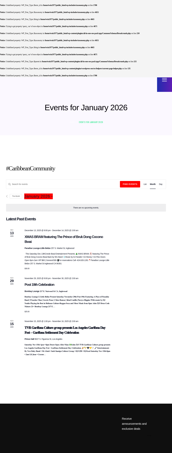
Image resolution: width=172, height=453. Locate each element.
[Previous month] (7, 196)
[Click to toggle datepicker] (38, 196)
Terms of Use (26, 422)
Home (72, 122)
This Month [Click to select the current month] (16, 196)
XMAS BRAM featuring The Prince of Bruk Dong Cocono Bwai (64, 239)
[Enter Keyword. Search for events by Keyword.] (63, 184)
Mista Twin (25, 419)
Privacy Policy (41, 422)
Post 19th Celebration (39, 284)
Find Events (130, 184)
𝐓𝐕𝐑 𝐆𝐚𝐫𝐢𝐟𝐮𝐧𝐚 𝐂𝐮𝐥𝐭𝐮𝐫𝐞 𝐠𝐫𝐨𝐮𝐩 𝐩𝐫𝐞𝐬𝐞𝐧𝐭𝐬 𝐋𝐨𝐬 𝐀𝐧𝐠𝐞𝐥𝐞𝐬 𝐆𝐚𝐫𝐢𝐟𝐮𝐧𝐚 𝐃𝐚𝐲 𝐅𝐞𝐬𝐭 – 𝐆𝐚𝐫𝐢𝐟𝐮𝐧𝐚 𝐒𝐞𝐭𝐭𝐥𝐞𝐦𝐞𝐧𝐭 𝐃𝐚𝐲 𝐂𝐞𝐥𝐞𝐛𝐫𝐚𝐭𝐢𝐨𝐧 (65, 330)
